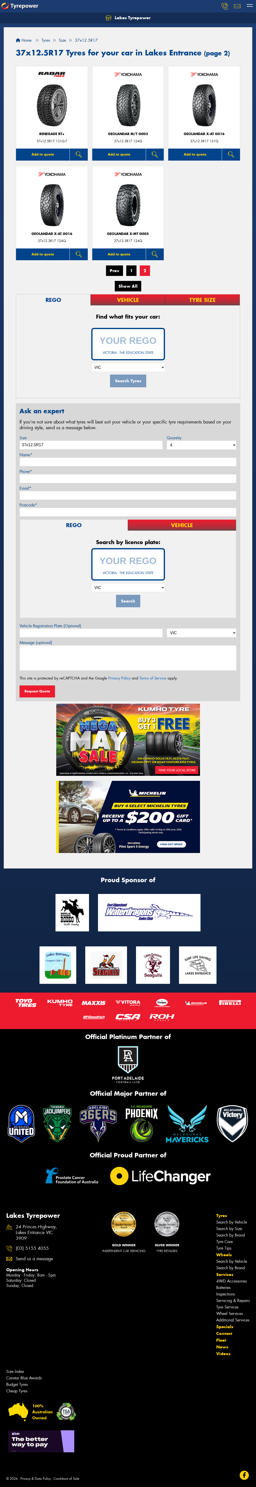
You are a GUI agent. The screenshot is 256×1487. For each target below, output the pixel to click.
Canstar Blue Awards (24, 1378)
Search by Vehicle (231, 1222)
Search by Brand (230, 1235)
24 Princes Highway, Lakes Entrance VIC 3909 (36, 1232)
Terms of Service (153, 678)
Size (23, 437)
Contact (224, 1333)
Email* (25, 488)
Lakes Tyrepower (128, 18)
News (222, 1347)
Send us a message (34, 1259)
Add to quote (43, 154)
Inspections (225, 1294)
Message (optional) (36, 642)
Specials (224, 1326)
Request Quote (37, 691)
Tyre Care (224, 1241)
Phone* (26, 471)
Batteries (223, 1287)
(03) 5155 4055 (32, 1248)
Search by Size (229, 1228)
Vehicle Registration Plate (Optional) (50, 626)
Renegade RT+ (51, 134)
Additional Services (232, 1320)
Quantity (174, 437)
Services (224, 1274)
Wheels (224, 1255)
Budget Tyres (17, 1384)
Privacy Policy (119, 678)
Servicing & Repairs (233, 1300)
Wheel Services (229, 1313)
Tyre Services (227, 1307)
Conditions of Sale (66, 1479)
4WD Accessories (231, 1281)
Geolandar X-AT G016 (204, 134)
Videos (223, 1353)
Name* (26, 454)
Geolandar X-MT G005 (128, 234)
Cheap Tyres (16, 1391)
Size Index (15, 1371)
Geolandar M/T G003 (128, 134)
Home (24, 40)
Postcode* (28, 505)
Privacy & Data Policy (35, 1479)
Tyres (221, 1215)
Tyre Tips (223, 1248)
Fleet (221, 1340)
